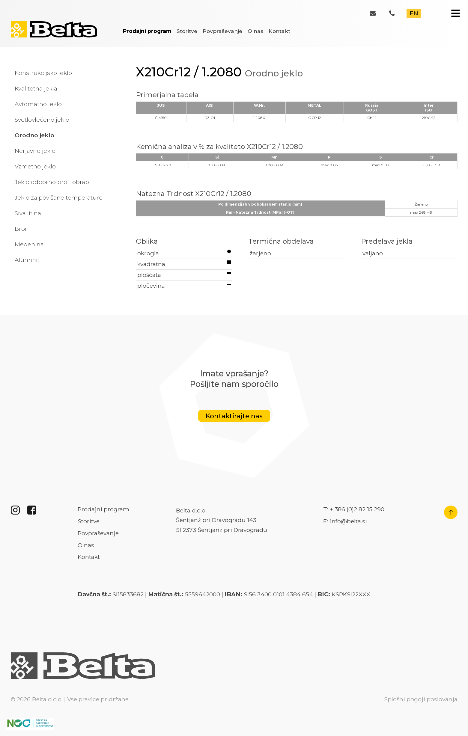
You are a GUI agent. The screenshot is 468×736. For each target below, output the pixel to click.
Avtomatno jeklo (38, 104)
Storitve (187, 31)
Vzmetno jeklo (35, 166)
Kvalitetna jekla (36, 88)
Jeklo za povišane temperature (59, 197)
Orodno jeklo (34, 135)
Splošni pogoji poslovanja (421, 699)
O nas (255, 31)
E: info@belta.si (345, 521)
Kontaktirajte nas (234, 416)
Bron (22, 228)
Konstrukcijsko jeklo (43, 72)
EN (414, 13)
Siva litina (28, 213)
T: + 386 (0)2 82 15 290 (353, 509)
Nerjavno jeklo (35, 150)
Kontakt (279, 31)
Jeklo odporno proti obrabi (53, 181)
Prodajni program (147, 31)
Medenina (29, 244)
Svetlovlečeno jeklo (42, 119)
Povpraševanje (222, 31)
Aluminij (27, 259)
